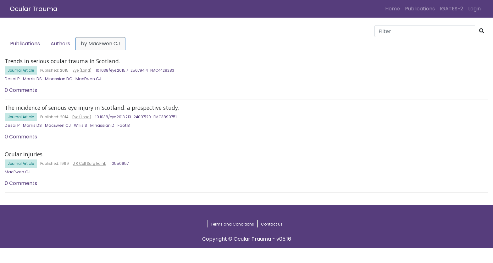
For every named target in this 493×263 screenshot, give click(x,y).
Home (393, 8)
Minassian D (102, 125)
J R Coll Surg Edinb (89, 163)
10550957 (119, 163)
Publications (420, 8)
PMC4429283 (162, 70)
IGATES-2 (451, 8)
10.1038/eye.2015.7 (112, 70)
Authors (60, 43)
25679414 (139, 70)
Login (475, 8)
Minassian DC (58, 78)
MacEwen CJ (88, 78)
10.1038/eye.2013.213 (113, 117)
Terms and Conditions (232, 224)
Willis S (80, 125)
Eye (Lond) (82, 70)
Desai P (12, 78)
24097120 (142, 117)
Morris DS (32, 78)
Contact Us (272, 224)
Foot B (124, 125)
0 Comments (21, 90)
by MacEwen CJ (100, 43)
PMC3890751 (165, 117)
